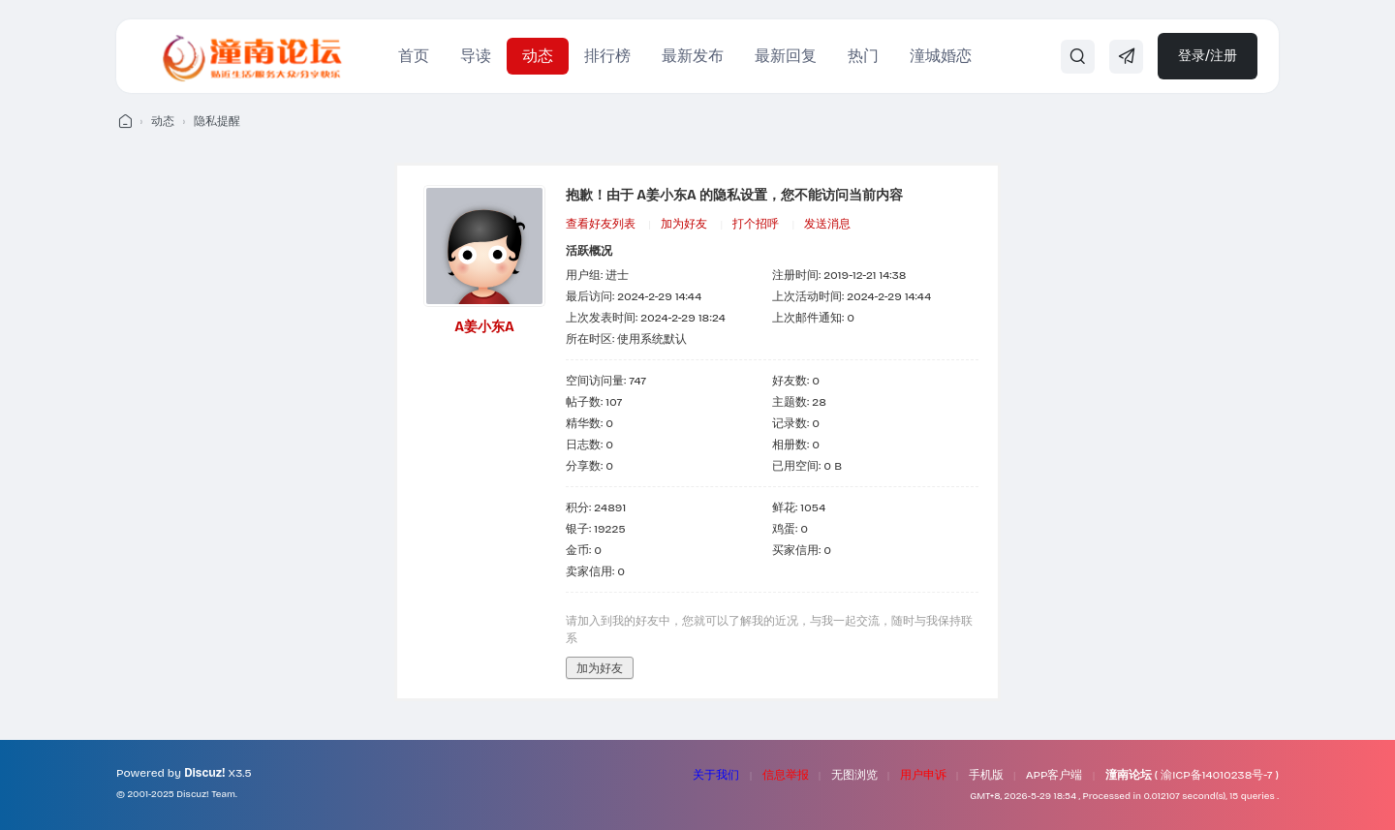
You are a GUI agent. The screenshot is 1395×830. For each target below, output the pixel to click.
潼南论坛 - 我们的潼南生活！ (124, 122)
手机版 (986, 775)
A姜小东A (484, 327)
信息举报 (785, 775)
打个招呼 (755, 224)
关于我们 (716, 775)
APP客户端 (1054, 775)
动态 (537, 55)
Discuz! (204, 773)
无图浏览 (854, 775)
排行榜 (607, 55)
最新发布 (693, 55)
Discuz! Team (205, 794)
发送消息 (827, 224)
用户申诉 (923, 775)
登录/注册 (1207, 55)
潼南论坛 (1128, 775)
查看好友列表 (601, 224)
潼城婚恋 (941, 55)
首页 (413, 55)
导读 (475, 55)
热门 (863, 55)
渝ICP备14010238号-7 (1216, 775)
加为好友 (684, 224)
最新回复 (786, 55)
